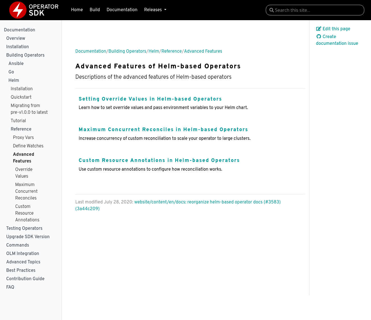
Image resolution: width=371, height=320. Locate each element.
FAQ (10, 287)
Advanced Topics (23, 262)
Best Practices (20, 270)
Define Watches (28, 146)
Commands (17, 245)
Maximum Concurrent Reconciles (26, 191)
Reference (21, 129)
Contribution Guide (25, 279)
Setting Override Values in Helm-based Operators (150, 99)
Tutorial (18, 121)
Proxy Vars (23, 138)
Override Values (24, 173)
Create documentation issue (337, 40)
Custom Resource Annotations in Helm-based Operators (159, 160)
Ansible (16, 64)
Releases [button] (153, 10)
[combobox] (315, 10)
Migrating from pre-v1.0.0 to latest (29, 109)
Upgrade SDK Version (28, 237)
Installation (17, 47)
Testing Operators (24, 228)
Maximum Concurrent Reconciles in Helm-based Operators (163, 130)
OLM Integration (22, 254)
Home (77, 10)
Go (11, 72)
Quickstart (21, 97)
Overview (15, 38)
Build (95, 10)
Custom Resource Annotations (27, 213)
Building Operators (25, 55)
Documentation (122, 10)
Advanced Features (23, 158)
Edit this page (333, 29)
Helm (13, 81)
